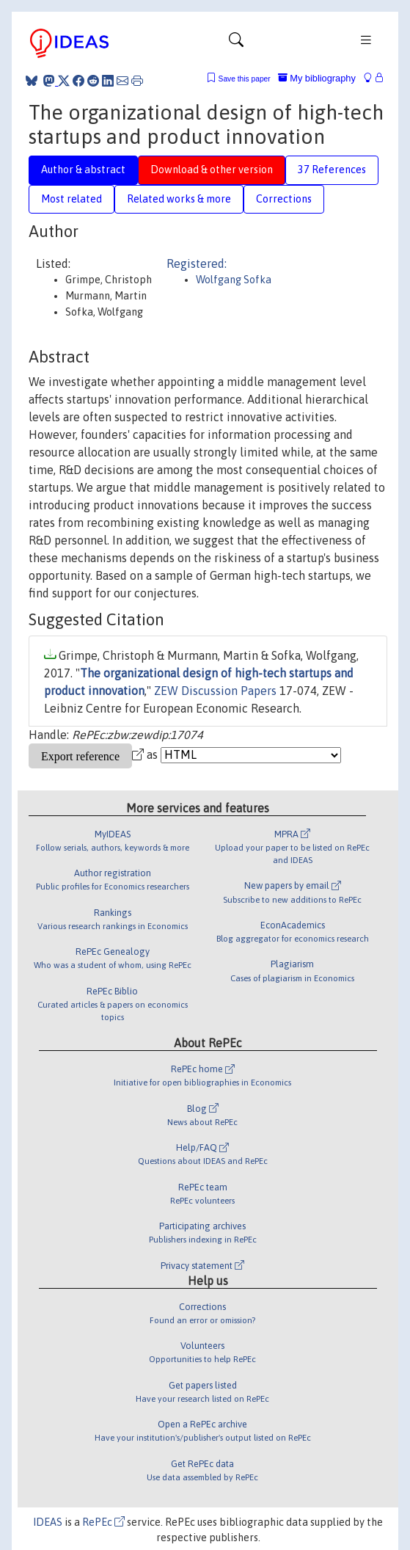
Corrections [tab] (284, 199)
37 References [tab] (332, 169)
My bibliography (317, 78)
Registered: (196, 263)
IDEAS (47, 1522)
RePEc (103, 1522)
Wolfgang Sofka (233, 279)
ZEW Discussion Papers (215, 690)
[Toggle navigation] (236, 43)
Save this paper (245, 79)
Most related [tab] (71, 199)
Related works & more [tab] (179, 199)
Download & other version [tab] (211, 169)
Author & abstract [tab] (83, 169)
